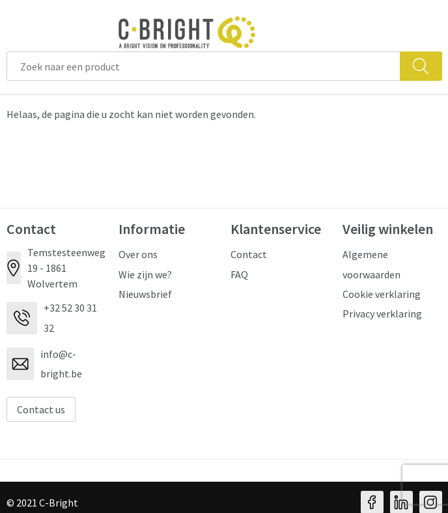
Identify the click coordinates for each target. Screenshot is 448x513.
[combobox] (203, 66)
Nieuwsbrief (145, 293)
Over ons (138, 254)
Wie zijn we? (145, 274)
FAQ (239, 274)
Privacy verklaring (382, 313)
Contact (249, 254)
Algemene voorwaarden (371, 264)
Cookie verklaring (382, 293)
